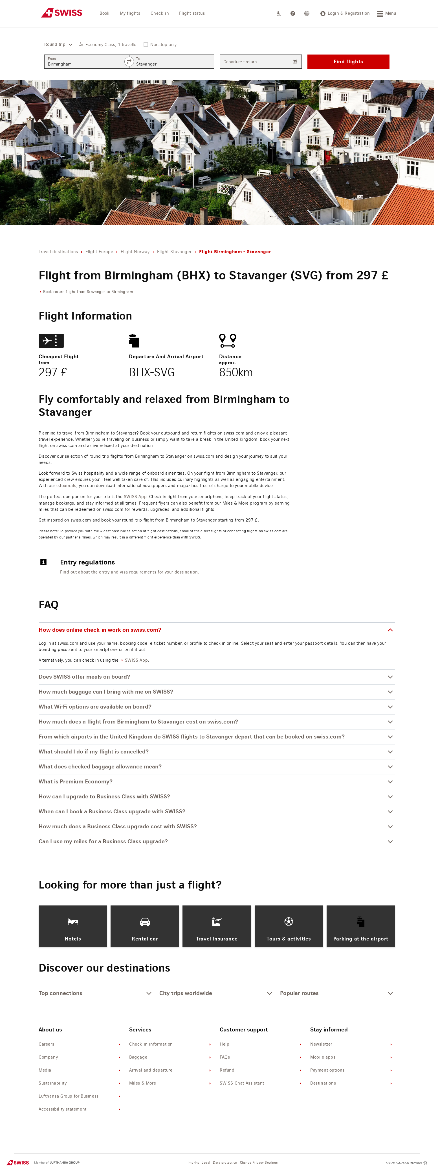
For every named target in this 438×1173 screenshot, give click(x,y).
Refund (261, 1070)
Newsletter (352, 1044)
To (138, 59)
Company (80, 1057)
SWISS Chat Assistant (261, 1083)
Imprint (193, 1163)
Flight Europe (99, 251)
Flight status (192, 13)
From (52, 59)
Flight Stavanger (174, 251)
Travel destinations (58, 251)
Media (80, 1070)
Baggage (171, 1057)
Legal (206, 1163)
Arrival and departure (171, 1070)
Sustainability (80, 1083)
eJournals (66, 485)
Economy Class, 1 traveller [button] (111, 44)
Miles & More (171, 1083)
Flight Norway (135, 251)
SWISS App (135, 496)
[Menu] (386, 14)
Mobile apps (352, 1057)
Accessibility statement (80, 1109)
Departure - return (240, 61)
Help (261, 1044)
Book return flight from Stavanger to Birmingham (88, 292)
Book (104, 13)
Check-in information (171, 1044)
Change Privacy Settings (259, 1163)
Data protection (225, 1163)
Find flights (348, 61)
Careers (80, 1044)
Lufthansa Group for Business (80, 1096)
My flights (130, 13)
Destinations (352, 1083)
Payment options (352, 1070)
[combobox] (56, 44)
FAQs (261, 1057)
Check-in (160, 13)
